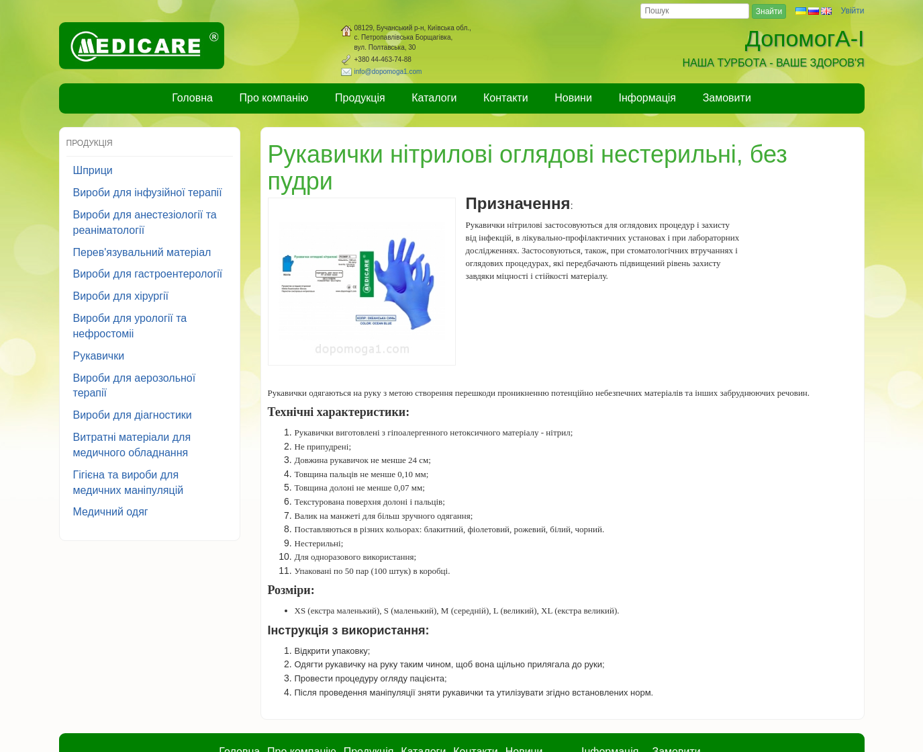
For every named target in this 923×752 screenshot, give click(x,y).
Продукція (360, 97)
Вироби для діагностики (132, 415)
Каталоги (433, 97)
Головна (192, 97)
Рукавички (99, 356)
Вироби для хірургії (121, 296)
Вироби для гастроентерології (148, 274)
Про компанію (274, 97)
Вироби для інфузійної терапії (147, 192)
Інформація (648, 97)
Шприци (93, 170)
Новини (573, 97)
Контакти (505, 97)
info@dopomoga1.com (388, 71)
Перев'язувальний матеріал (142, 252)
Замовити (727, 97)
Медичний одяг (110, 511)
